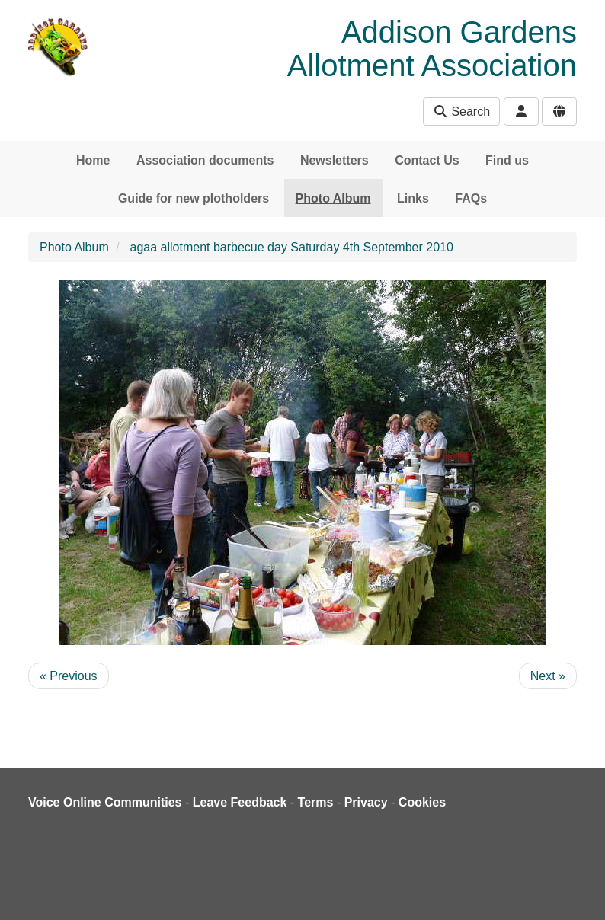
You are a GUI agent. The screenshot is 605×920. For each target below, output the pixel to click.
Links (413, 198)
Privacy (366, 802)
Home (93, 160)
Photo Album (333, 198)
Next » (547, 675)
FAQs (471, 198)
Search (461, 111)
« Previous (69, 675)
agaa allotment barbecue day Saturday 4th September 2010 (291, 247)
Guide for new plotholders (193, 198)
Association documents (205, 160)
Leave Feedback (240, 802)
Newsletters (334, 160)
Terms (316, 802)
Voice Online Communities (105, 802)
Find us (507, 160)
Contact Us (427, 160)
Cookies (422, 802)
